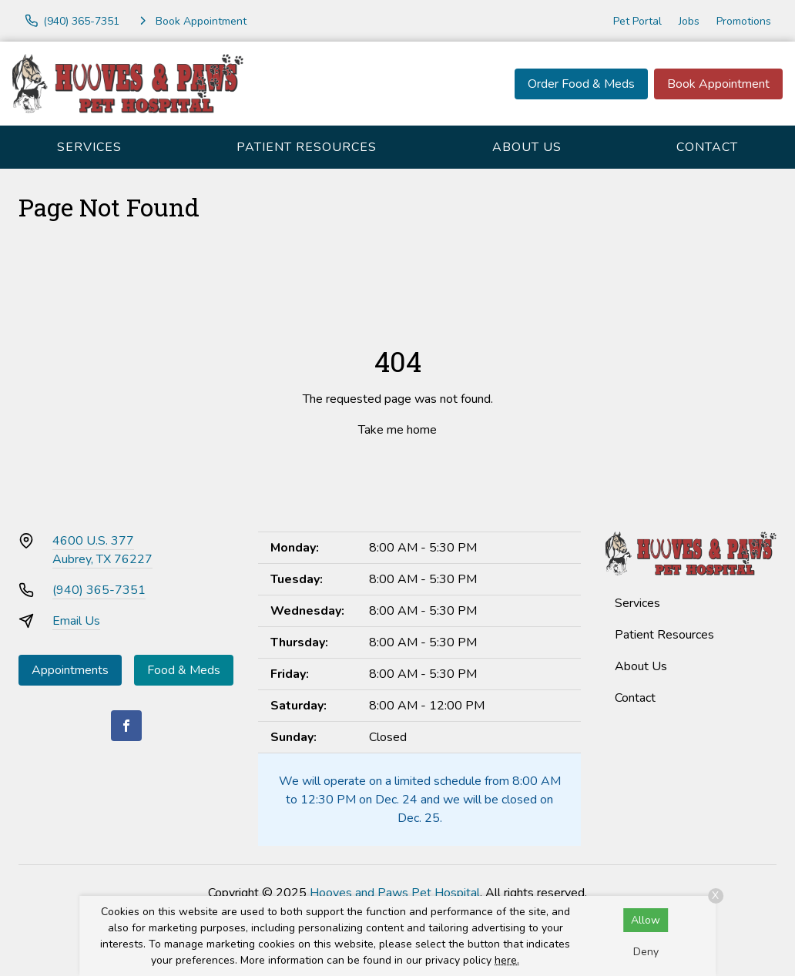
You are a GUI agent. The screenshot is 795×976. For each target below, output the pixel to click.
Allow (645, 920)
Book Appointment (718, 83)
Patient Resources (306, 147)
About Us (527, 147)
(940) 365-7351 (99, 590)
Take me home (397, 429)
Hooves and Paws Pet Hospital (395, 892)
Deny (646, 951)
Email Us (76, 620)
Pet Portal (637, 21)
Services (89, 147)
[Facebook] (126, 725)
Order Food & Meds (581, 83)
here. (507, 960)
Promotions (743, 21)
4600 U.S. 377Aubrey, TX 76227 (102, 550)
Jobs (689, 21)
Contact (707, 147)
